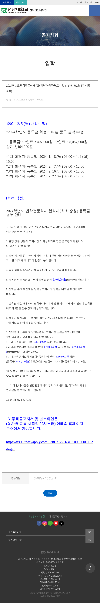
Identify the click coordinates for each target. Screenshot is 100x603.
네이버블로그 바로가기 (50, 523)
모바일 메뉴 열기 (94, 10)
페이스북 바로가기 (39, 523)
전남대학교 (6, 2)
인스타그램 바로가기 (44, 523)
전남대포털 (20, 2)
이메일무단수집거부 (58, 516)
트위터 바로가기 (61, 523)
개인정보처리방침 (36, 516)
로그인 (79, 2)
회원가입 (88, 2)
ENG (97, 2)
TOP (90, 569)
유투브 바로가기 (55, 523)
